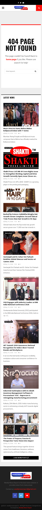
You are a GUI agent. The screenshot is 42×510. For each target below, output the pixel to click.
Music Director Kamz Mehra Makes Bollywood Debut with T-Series (17, 129)
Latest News (8, 97)
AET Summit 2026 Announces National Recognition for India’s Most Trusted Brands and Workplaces (19, 348)
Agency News (8, 104)
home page (11, 59)
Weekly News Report (25, 508)
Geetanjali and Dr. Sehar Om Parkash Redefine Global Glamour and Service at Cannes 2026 (19, 259)
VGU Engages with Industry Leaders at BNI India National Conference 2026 (20, 303)
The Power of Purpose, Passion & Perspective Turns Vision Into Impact (18, 439)
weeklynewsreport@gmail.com (25, 489)
